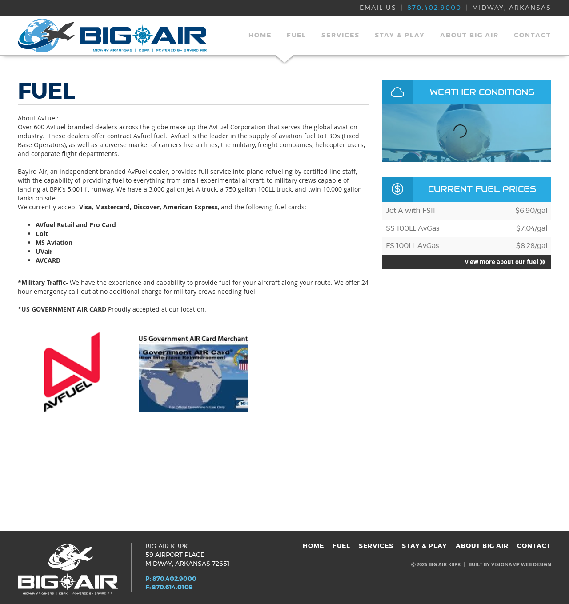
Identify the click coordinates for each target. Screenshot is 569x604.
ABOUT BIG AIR (469, 35)
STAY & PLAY (400, 35)
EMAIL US (378, 8)
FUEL (296, 35)
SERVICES (340, 35)
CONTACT (532, 35)
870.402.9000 (434, 8)
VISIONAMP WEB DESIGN (521, 564)
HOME (260, 35)
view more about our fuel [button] (505, 262)
